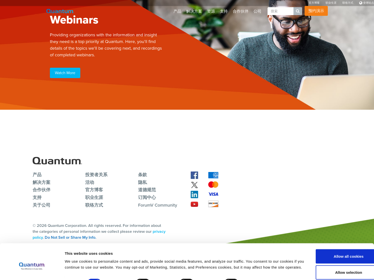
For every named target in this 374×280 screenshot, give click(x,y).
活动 (89, 182)
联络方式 (347, 3)
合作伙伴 (241, 11)
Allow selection (320, 251)
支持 (224, 11)
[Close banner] (366, 229)
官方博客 (314, 3)
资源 (211, 11)
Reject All (320, 267)
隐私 (142, 182)
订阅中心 (147, 197)
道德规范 (147, 189)
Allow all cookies (320, 234)
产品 (177, 11)
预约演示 (316, 11)
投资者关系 (96, 174)
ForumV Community (157, 204)
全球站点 (366, 3)
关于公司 (41, 204)
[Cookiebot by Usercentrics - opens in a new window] (32, 270)
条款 (142, 174)
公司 (257, 11)
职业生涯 (331, 3)
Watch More (65, 73)
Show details (259, 267)
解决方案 (194, 11)
